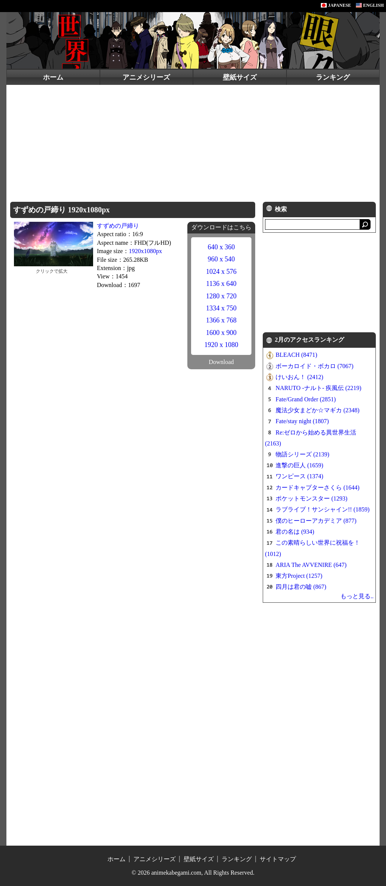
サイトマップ (278, 859)
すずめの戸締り (118, 226)
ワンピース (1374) (299, 476)
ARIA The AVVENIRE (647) (311, 565)
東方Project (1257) (299, 576)
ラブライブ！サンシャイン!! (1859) (322, 509)
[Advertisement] (193, 141)
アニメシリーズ (146, 77)
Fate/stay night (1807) (302, 421)
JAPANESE (336, 5)
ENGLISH (370, 5)
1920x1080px (145, 251)
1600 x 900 (221, 332)
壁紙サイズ (240, 77)
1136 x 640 (221, 283)
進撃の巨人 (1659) (299, 465)
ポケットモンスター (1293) (312, 498)
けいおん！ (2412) (299, 377)
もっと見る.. (357, 596)
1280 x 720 (221, 296)
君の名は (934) (295, 531)
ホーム (53, 77)
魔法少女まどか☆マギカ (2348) (318, 410)
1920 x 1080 (221, 345)
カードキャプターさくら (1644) (318, 487)
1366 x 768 (221, 320)
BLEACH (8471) (296, 355)
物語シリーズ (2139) (302, 454)
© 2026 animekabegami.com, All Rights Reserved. (193, 872)
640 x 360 (221, 247)
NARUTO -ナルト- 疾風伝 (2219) (318, 388)
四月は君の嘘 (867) (301, 587)
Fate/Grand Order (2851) (306, 399)
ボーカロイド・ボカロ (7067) (315, 366)
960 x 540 (221, 259)
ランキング (333, 77)
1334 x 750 (221, 308)
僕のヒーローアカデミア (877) (316, 520)
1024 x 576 (221, 271)
